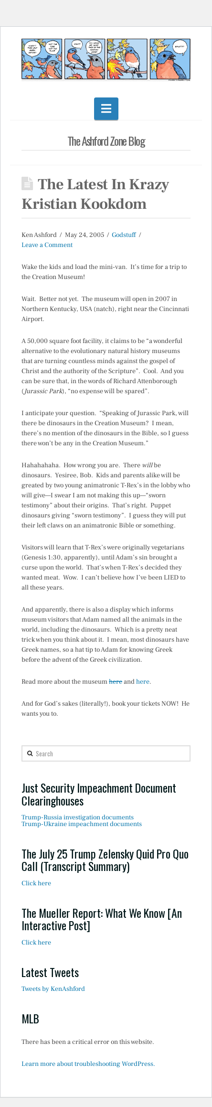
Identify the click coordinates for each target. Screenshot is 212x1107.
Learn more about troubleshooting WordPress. (88, 1064)
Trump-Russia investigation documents (77, 817)
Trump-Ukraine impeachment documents (81, 824)
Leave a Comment (47, 245)
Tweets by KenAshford (53, 989)
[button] (106, 108)
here (115, 681)
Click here (36, 883)
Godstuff (124, 235)
